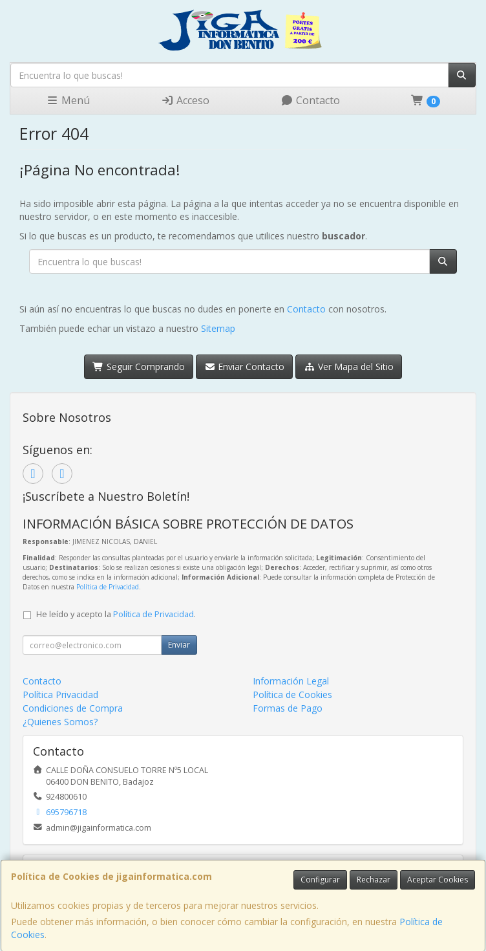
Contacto (310, 100)
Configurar (320, 879)
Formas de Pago (287, 708)
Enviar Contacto (244, 366)
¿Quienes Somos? (60, 722)
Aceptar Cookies (437, 879)
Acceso (185, 100)
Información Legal (291, 681)
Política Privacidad (60, 694)
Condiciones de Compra (73, 708)
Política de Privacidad (107, 586)
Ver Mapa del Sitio (349, 366)
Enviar (179, 644)
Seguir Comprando (138, 366)
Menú (68, 100)
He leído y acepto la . (116, 614)
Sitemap (218, 328)
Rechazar (373, 879)
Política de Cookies (292, 694)
